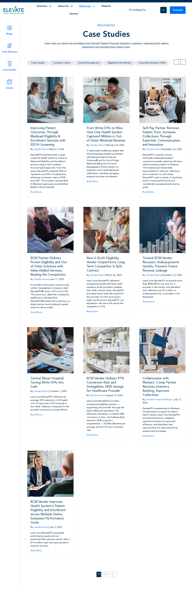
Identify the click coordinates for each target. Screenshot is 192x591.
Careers (73, 14)
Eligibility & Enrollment (119, 63)
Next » (114, 574)
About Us (63, 6)
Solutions (42, 6)
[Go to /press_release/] (9, 48)
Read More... (36, 192)
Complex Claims (61, 63)
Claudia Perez (41, 149)
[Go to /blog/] (9, 30)
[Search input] (143, 10)
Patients (106, 6)
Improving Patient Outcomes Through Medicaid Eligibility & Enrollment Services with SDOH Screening (47, 136)
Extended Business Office (152, 63)
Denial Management (89, 63)
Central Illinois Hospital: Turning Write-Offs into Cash (47, 382)
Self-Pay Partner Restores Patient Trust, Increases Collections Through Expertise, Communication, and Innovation (162, 136)
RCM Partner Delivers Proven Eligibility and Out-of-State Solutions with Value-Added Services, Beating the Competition (49, 266)
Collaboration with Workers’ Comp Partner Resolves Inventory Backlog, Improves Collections (159, 387)
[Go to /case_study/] (9, 66)
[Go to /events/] (9, 84)
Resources (85, 6)
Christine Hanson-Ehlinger (159, 399)
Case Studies (38, 63)
